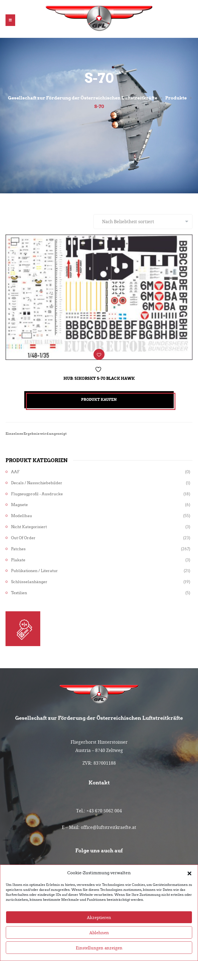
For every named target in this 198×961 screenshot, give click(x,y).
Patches (18, 549)
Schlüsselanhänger (29, 582)
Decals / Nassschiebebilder (36, 483)
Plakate (18, 560)
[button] (189, 884)
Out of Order (23, 538)
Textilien (19, 593)
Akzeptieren (99, 929)
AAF (15, 472)
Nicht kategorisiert (29, 527)
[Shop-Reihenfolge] (142, 221)
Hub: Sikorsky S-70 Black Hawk (99, 378)
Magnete (19, 504)
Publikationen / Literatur (34, 570)
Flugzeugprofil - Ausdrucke (37, 494)
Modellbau (21, 516)
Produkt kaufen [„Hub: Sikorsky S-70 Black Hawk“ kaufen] (99, 399)
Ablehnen (99, 944)
